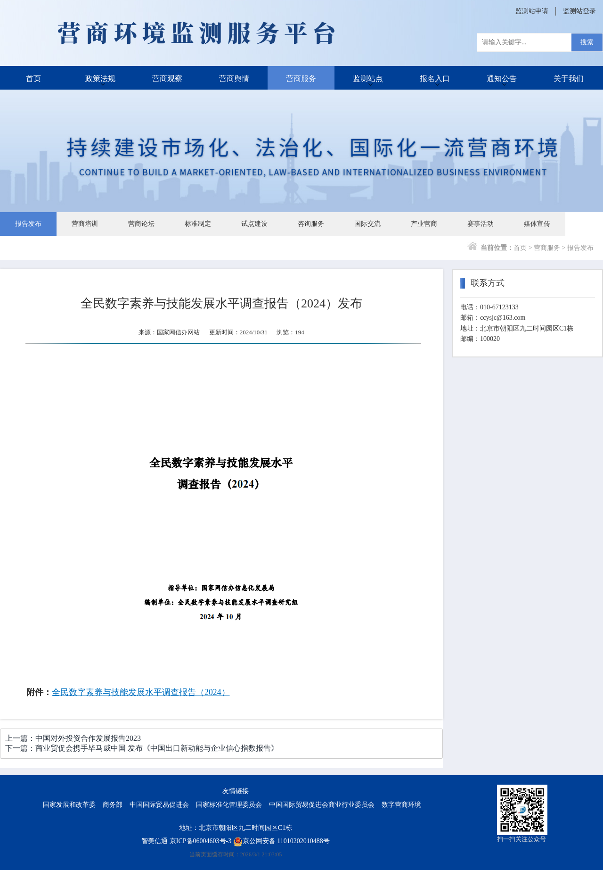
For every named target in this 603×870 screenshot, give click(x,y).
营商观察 (167, 78)
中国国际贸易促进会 (159, 804)
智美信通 (154, 840)
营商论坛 (141, 223)
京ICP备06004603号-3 (200, 840)
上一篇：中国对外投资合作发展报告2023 (73, 738)
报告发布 (28, 223)
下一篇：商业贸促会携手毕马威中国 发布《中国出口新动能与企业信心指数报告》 (141, 748)
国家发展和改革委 (69, 804)
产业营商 (424, 223)
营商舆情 (234, 78)
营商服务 (301, 78)
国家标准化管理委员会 (229, 804)
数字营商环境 (401, 804)
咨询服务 (311, 223)
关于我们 (569, 78)
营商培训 (85, 223)
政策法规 (100, 78)
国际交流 (367, 223)
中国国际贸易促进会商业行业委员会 (322, 804)
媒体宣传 (537, 223)
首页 (33, 78)
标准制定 (198, 223)
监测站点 (368, 78)
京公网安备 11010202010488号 (281, 840)
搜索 (587, 42)
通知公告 (502, 78)
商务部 (112, 804)
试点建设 (254, 223)
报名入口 (435, 78)
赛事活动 (480, 223)
